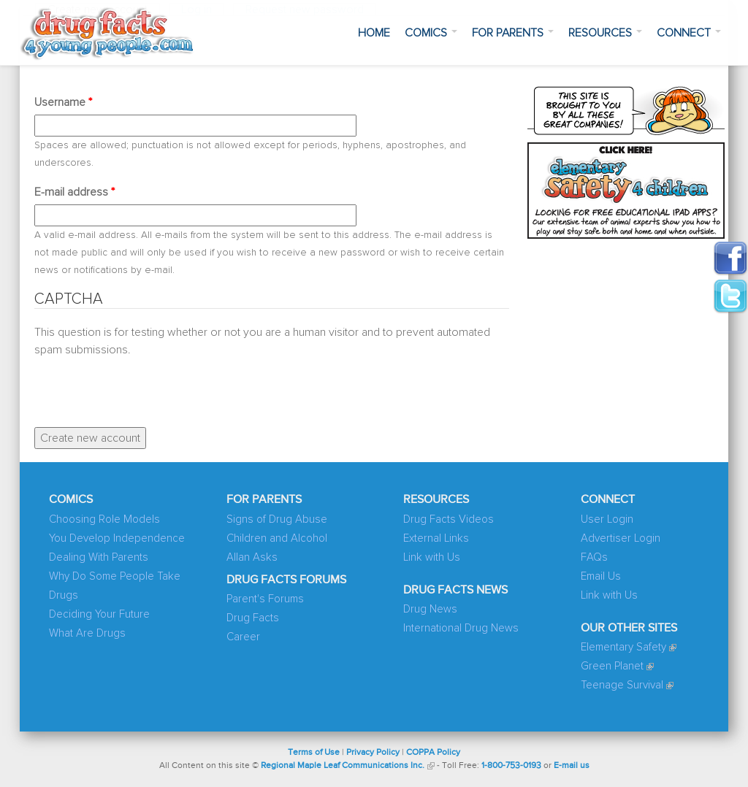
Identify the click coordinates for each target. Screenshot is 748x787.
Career (243, 636)
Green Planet (612, 666)
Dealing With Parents (98, 557)
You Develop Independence (117, 538)
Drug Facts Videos (448, 519)
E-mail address (74, 192)
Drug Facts (252, 618)
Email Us (601, 576)
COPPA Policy (433, 752)
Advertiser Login (620, 538)
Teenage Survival (622, 685)
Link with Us (431, 557)
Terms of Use (314, 752)
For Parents (513, 33)
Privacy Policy (373, 752)
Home (374, 33)
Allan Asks (252, 557)
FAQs (594, 557)
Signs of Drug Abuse (276, 519)
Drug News (430, 609)
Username (63, 102)
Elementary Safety (623, 647)
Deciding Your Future (99, 614)
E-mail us (571, 765)
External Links (436, 538)
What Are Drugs (87, 633)
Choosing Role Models (104, 519)
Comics (431, 33)
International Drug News (461, 628)
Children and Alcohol (276, 538)
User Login (607, 519)
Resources (605, 33)
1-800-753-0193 (511, 765)
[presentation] (145, 386)
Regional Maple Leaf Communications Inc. (342, 765)
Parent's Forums (265, 599)
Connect (689, 33)
